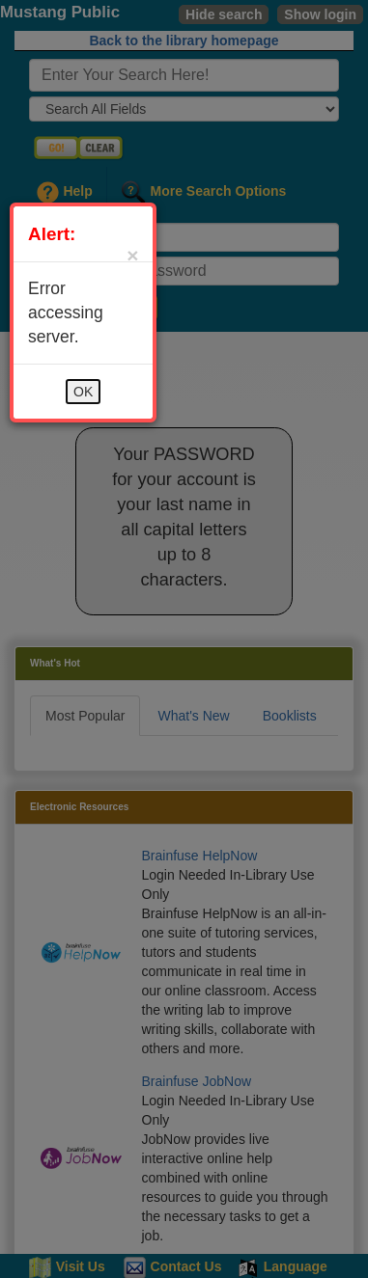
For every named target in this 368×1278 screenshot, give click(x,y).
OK (83, 391)
